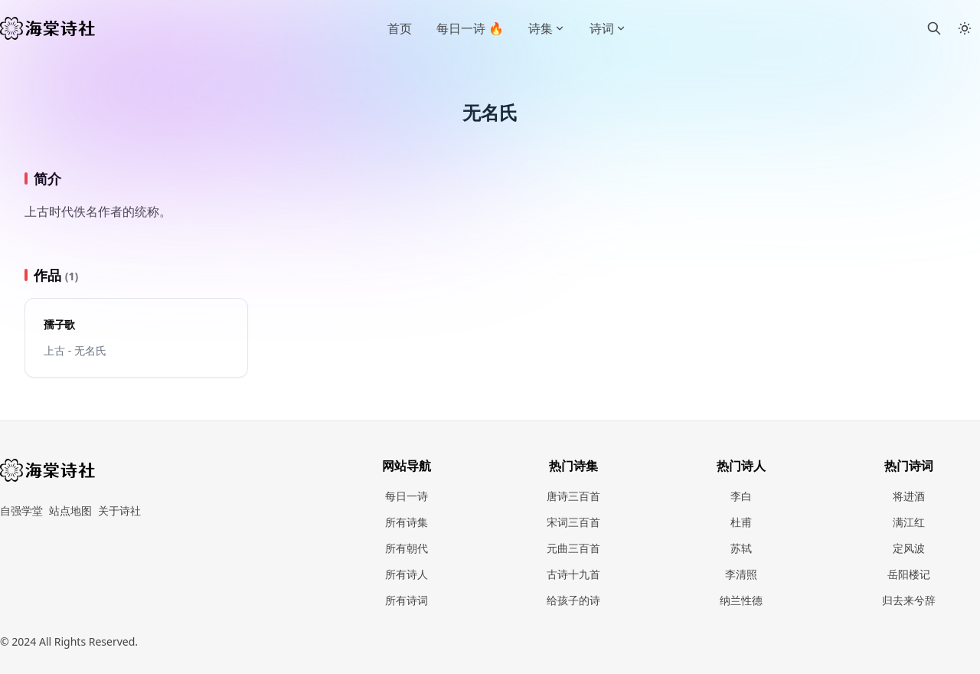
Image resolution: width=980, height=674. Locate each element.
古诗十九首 (573, 574)
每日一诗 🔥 (470, 28)
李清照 (741, 574)
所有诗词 (406, 600)
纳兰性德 (741, 600)
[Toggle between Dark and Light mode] (964, 28)
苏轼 (741, 548)
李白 (741, 496)
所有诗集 (406, 522)
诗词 (608, 28)
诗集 (546, 28)
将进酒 (909, 496)
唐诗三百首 (573, 496)
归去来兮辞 (909, 600)
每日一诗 (406, 496)
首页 (399, 28)
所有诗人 (406, 574)
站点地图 (70, 510)
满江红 (909, 522)
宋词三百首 (573, 522)
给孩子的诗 (573, 600)
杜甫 (741, 522)
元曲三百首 (573, 548)
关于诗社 (119, 510)
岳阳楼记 (908, 574)
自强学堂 (21, 510)
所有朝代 (406, 548)
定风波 (909, 548)
